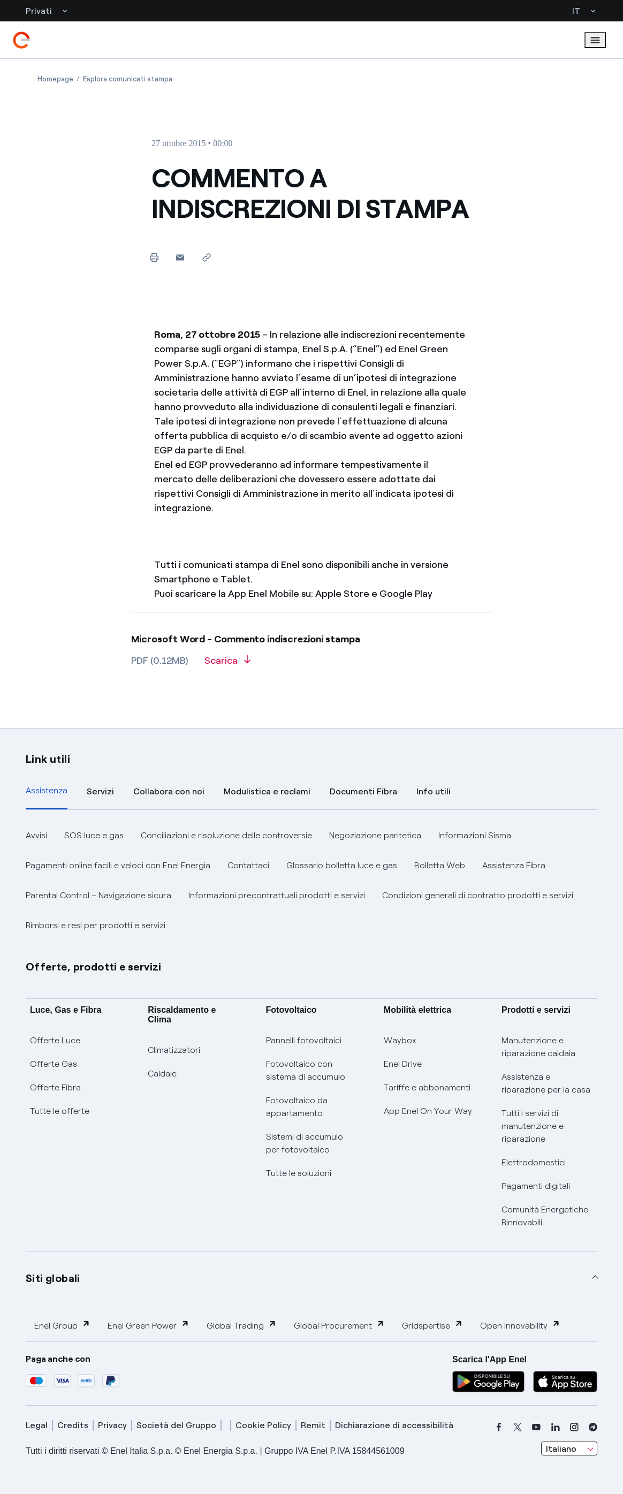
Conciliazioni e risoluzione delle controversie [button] (226, 835)
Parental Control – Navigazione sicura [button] (98, 895)
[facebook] (499, 1427)
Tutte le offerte (59, 1111)
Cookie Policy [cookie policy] (263, 1425)
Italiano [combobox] (561, 1449)
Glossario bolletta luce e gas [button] (341, 865)
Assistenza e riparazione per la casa (546, 1083)
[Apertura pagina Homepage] (55, 79)
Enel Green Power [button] (148, 1325)
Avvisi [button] (36, 835)
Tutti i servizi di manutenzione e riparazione (533, 1126)
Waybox (400, 1040)
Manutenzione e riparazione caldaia (538, 1046)
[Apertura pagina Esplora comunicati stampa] (127, 79)
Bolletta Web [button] (439, 865)
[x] (517, 1427)
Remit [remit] (313, 1425)
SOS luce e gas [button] (94, 835)
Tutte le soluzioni (298, 1173)
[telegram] (593, 1427)
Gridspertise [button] (432, 1325)
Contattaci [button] (248, 865)
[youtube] (536, 1427)
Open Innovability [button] (520, 1325)
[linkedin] (555, 1427)
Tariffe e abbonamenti (427, 1087)
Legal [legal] (37, 1425)
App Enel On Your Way (428, 1111)
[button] (180, 257)
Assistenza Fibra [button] (513, 865)
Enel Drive (403, 1064)
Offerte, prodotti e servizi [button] (94, 966)
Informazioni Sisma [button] (474, 835)
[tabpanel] (311, 881)
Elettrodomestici (534, 1162)
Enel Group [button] (62, 1325)
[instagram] (574, 1427)
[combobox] (569, 1448)
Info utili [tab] (433, 791)
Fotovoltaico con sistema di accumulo (305, 1070)
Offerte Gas (53, 1064)
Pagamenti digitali (536, 1186)
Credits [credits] (72, 1425)
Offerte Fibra (55, 1087)
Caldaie (162, 1073)
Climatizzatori (174, 1050)
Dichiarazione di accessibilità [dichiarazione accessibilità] (394, 1425)
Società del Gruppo (176, 1425)
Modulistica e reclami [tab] (267, 791)
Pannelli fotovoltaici (303, 1040)
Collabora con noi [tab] (168, 791)
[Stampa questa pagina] (154, 257)
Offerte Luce (55, 1040)
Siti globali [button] (53, 1278)
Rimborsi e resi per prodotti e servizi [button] (95, 925)
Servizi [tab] (100, 791)
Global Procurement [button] (339, 1325)
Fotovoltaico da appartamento (297, 1106)
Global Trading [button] (242, 1325)
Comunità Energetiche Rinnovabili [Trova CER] (545, 1215)
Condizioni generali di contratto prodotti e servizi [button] (477, 895)
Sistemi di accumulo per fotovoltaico (304, 1143)
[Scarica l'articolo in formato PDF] (227, 664)
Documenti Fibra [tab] (363, 791)
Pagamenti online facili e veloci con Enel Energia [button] (118, 865)
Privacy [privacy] (112, 1425)
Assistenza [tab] (46, 790)
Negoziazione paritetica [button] (375, 835)
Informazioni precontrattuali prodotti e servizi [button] (276, 895)
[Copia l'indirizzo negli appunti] (206, 257)
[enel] (21, 40)
